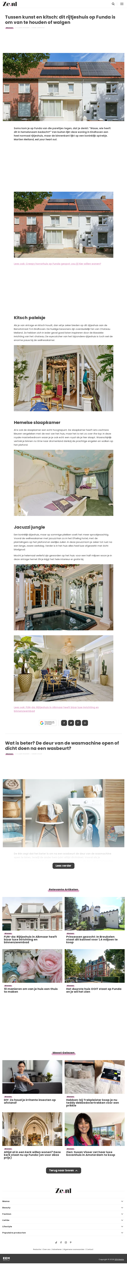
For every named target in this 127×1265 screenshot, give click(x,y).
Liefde (5, 1220)
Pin (78, 723)
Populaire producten (14, 1232)
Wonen (9, 27)
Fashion (6, 1214)
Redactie (37, 1249)
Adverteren (57, 1249)
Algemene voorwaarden (73, 1249)
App (85, 723)
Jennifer (40, 28)
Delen (64, 723)
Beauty (6, 1207)
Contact (89, 1249)
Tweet (71, 723)
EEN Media (119, 1259)
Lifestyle (7, 1226)
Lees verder (63, 866)
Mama (5, 1201)
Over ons (47, 1249)
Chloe (39, 754)
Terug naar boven (61, 1170)
